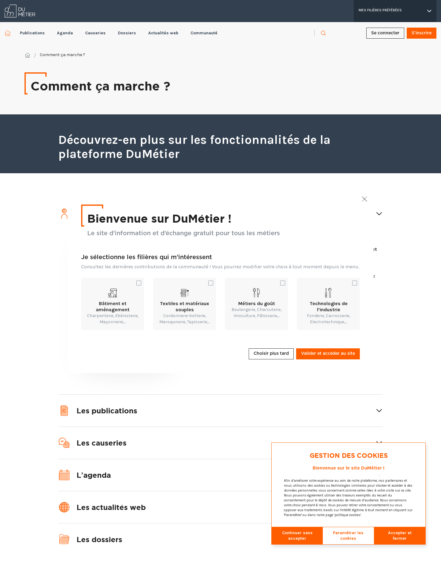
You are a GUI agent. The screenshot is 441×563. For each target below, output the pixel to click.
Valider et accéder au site (328, 354)
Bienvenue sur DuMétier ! (159, 218)
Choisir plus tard (271, 354)
